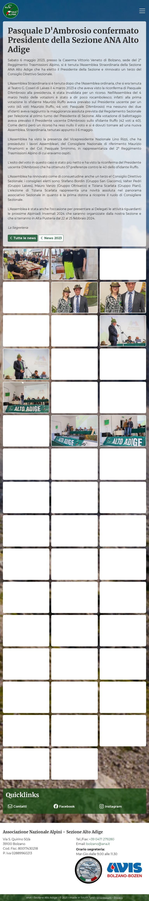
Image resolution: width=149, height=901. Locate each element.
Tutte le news (23, 238)
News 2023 (51, 238)
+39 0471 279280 (101, 839)
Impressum (104, 897)
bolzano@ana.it (98, 844)
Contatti (17, 806)
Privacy (118, 897)
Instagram (110, 806)
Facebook (64, 806)
